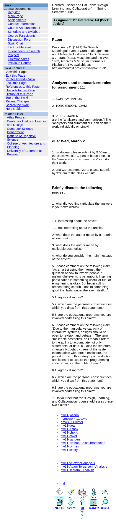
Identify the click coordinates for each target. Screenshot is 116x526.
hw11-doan (69, 425)
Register (14, 12)
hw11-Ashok (69, 429)
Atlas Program (17, 117)
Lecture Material (19, 47)
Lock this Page (16, 83)
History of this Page (19, 94)
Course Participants (22, 35)
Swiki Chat (15, 43)
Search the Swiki (17, 105)
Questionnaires (18, 59)
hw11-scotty (69, 450)
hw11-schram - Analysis (77, 470)
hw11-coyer (69, 436)
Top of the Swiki (17, 97)
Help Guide (13, 108)
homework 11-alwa (74, 418)
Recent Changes (17, 101)
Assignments (17, 20)
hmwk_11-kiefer (72, 422)
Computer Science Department (20, 130)
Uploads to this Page (20, 90)
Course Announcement (24, 28)
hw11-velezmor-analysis (78, 463)
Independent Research (24, 51)
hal (63, 483)
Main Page (15, 16)
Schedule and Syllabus (24, 31)
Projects (13, 55)
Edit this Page (15, 75)
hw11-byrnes (70, 446)
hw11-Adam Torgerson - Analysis (84, 466)
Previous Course (19, 63)
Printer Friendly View (20, 79)
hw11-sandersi (71, 439)
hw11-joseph (70, 415)
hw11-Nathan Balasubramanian (83, 443)
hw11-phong (69, 432)
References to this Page (22, 86)
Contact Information (22, 24)
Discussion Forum (20, 39)
